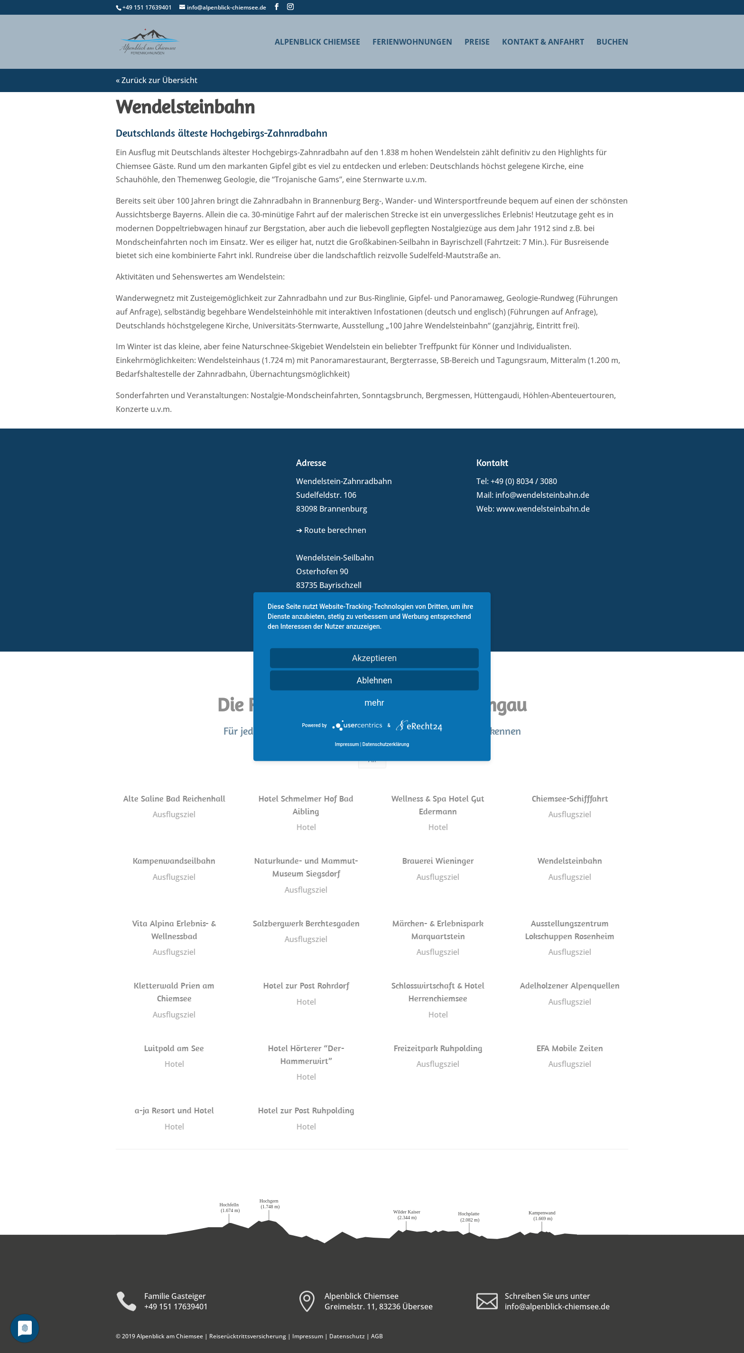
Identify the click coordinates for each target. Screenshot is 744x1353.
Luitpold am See (174, 1048)
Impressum (307, 1336)
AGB (377, 1336)
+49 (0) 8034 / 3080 (524, 481)
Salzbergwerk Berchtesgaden (305, 923)
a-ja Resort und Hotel (173, 1110)
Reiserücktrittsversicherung (247, 1336)
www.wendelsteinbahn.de (543, 509)
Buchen (612, 42)
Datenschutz (347, 1336)
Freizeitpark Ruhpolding (437, 1048)
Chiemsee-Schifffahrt (569, 798)
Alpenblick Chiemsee (317, 42)
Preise (477, 42)
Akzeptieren (374, 658)
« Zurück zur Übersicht (156, 80)
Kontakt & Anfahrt (543, 42)
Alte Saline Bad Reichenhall (173, 798)
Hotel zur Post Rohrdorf (306, 985)
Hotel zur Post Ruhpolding (306, 1110)
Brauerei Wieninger (438, 860)
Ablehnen (374, 680)
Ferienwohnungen (412, 42)
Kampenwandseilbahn (173, 860)
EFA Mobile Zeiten (569, 1048)
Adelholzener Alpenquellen (569, 985)
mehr (374, 702)
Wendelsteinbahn (569, 860)
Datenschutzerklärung (386, 744)
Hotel (306, 827)
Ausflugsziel (173, 814)
